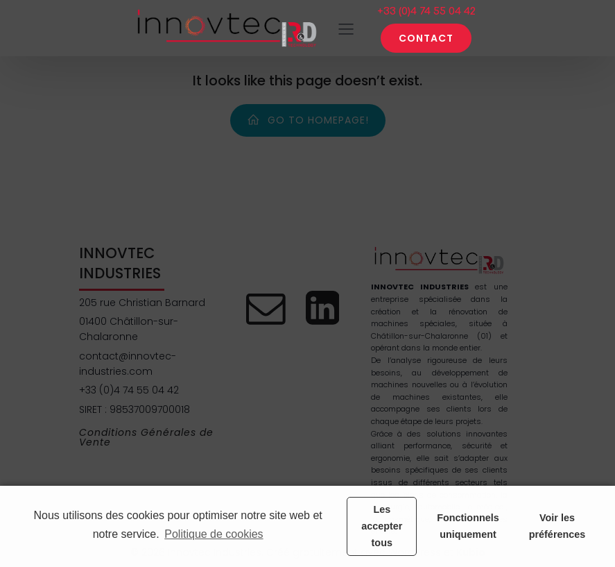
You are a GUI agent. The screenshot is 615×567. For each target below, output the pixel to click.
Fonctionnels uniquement (468, 526)
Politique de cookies (213, 534)
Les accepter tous (381, 526)
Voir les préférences (557, 526)
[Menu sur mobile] (346, 28)
